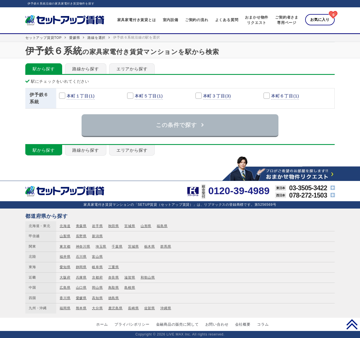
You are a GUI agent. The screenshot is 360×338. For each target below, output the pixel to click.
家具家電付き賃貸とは (136, 20)
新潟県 (97, 236)
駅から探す (44, 68)
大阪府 (65, 277)
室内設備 (170, 20)
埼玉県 (101, 247)
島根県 (129, 288)
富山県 (97, 257)
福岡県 (65, 308)
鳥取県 (113, 288)
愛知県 (65, 267)
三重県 (113, 267)
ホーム (102, 324)
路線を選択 (96, 38)
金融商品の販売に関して (177, 324)
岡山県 (97, 288)
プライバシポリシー (131, 324)
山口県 (81, 288)
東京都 (65, 247)
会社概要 (243, 324)
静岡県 (81, 267)
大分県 (97, 308)
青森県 (81, 226)
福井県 (65, 257)
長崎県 (133, 308)
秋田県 (113, 226)
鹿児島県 (115, 308)
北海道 (65, 226)
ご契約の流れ (196, 20)
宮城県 (129, 226)
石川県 (81, 257)
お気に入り (320, 19)
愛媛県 (74, 38)
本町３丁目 (217, 95)
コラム (263, 324)
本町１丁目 (81, 95)
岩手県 (97, 226)
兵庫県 (81, 277)
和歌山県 (148, 277)
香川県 (65, 298)
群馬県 (165, 247)
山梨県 (65, 236)
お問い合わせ (217, 324)
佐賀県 (149, 308)
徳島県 (113, 298)
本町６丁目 (285, 95)
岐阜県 (97, 267)
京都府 (97, 277)
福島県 (162, 226)
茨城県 (133, 247)
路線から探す (85, 68)
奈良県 (113, 277)
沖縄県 (165, 308)
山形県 (146, 226)
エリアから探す (132, 68)
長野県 (81, 236)
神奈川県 (83, 247)
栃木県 (149, 247)
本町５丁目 (149, 95)
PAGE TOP (352, 324)
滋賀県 (129, 277)
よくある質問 (226, 20)
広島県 (65, 288)
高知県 (97, 298)
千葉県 (117, 247)
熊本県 (81, 308)
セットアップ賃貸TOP (43, 38)
